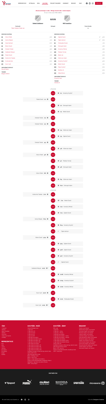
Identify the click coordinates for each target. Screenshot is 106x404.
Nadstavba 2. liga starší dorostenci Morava (37, 362)
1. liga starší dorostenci (33, 337)
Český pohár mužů (32, 352)
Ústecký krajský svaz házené (86, 334)
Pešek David (8, 55)
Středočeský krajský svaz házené (87, 329)
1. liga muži (30, 329)
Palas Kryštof (61, 67)
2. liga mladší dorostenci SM (34, 346)
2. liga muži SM (31, 335)
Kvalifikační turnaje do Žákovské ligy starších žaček (65, 345)
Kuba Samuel (9, 43)
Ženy (2, 345)
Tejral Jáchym (62, 40)
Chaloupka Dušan (63, 43)
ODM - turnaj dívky (57, 351)
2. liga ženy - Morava (58, 332)
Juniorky (3, 348)
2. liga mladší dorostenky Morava (61, 342)
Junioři (3, 346)
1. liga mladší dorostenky (59, 339)
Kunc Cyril (8, 64)
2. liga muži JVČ (31, 331)
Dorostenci (4, 349)
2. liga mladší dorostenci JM (34, 345)
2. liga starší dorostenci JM (34, 340)
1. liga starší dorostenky (58, 334)
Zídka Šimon (61, 73)
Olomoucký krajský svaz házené (86, 343)
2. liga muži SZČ (31, 332)
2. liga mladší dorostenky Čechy (61, 340)
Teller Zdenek (15, 28)
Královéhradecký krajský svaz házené (88, 337)
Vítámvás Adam (62, 58)
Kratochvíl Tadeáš (10, 58)
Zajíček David (61, 37)
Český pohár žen (57, 343)
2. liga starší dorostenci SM (34, 342)
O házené (4, 328)
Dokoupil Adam (62, 46)
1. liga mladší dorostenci (33, 343)
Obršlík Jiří (57, 82)
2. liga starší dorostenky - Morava (61, 337)
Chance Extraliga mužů (33, 328)
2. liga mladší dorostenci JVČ (35, 348)
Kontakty (4, 337)
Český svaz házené (6, 335)
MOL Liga (55, 328)
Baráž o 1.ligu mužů (32, 357)
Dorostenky (4, 351)
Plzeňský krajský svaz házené (86, 332)
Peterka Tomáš (62, 52)
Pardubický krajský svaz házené (86, 339)
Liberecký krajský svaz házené (86, 335)
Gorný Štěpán (9, 40)
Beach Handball (5, 331)
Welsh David (61, 64)
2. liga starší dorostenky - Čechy (61, 335)
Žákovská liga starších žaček (60, 346)
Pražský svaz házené (84, 328)
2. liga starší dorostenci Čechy (35, 339)
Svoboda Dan (9, 61)
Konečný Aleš (58, 78)
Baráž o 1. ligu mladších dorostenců (36, 359)
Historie (3, 329)
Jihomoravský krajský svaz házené (87, 342)
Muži (2, 343)
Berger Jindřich (5, 73)
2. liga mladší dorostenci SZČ (35, 349)
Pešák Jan (22, 28)
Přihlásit (98, 3)
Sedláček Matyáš (10, 52)
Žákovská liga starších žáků (34, 354)
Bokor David (8, 46)
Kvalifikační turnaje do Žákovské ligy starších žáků (39, 351)
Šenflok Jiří (61, 70)
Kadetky (3, 354)
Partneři (3, 332)
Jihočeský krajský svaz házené (86, 331)
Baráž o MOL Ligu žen (58, 348)
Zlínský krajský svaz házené (85, 346)
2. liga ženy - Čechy (58, 331)
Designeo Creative (98, 399)
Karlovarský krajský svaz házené (86, 348)
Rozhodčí (4, 334)
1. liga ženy (56, 329)
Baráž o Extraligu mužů (33, 355)
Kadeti (2, 353)
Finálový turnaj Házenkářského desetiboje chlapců (39, 360)
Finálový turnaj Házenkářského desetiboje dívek (64, 349)
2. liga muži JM (31, 334)
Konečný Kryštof (62, 61)
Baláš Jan (60, 55)
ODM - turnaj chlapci (32, 363)
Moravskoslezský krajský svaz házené (88, 345)
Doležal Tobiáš (9, 49)
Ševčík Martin (5, 69)
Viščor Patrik (8, 37)
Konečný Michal (62, 49)
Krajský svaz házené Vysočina (86, 340)
